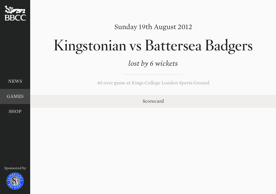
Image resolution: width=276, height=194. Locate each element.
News (15, 81)
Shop (15, 111)
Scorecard (153, 101)
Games (15, 96)
